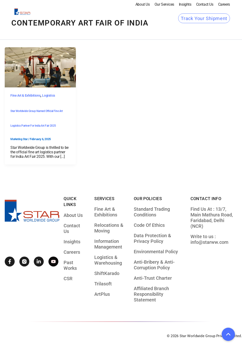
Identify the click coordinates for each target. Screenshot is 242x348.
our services (164, 4)
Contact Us (204, 4)
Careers (224, 4)
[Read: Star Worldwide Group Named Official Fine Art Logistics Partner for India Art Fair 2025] (40, 67)
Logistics (48, 95)
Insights (185, 4)
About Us (142, 4)
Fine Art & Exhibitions (25, 95)
